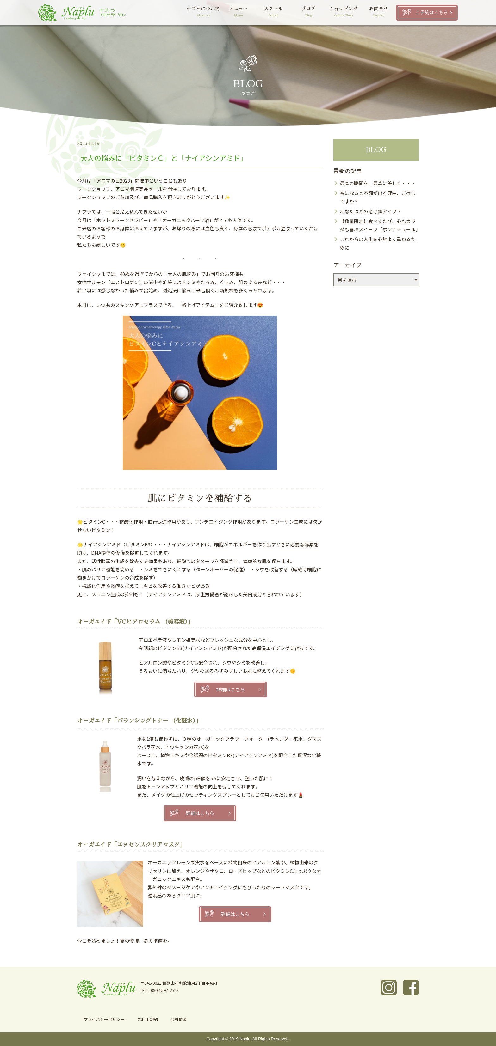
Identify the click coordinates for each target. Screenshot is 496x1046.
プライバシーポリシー (104, 1019)
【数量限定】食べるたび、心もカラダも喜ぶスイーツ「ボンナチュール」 (379, 225)
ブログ (308, 12)
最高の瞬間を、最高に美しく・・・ (378, 183)
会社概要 (178, 1019)
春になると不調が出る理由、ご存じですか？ (378, 197)
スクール (273, 12)
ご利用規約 (147, 1019)
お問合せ (378, 12)
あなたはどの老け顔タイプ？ (370, 211)
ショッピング (343, 12)
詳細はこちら (230, 689)
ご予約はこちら (431, 12)
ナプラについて (203, 12)
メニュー (238, 12)
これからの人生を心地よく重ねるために (378, 243)
